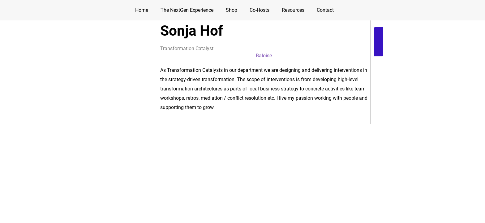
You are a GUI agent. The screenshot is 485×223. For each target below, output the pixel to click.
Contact (325, 10)
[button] (263, 55)
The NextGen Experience (187, 10)
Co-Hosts (259, 10)
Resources (293, 10)
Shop (231, 10)
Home (141, 10)
